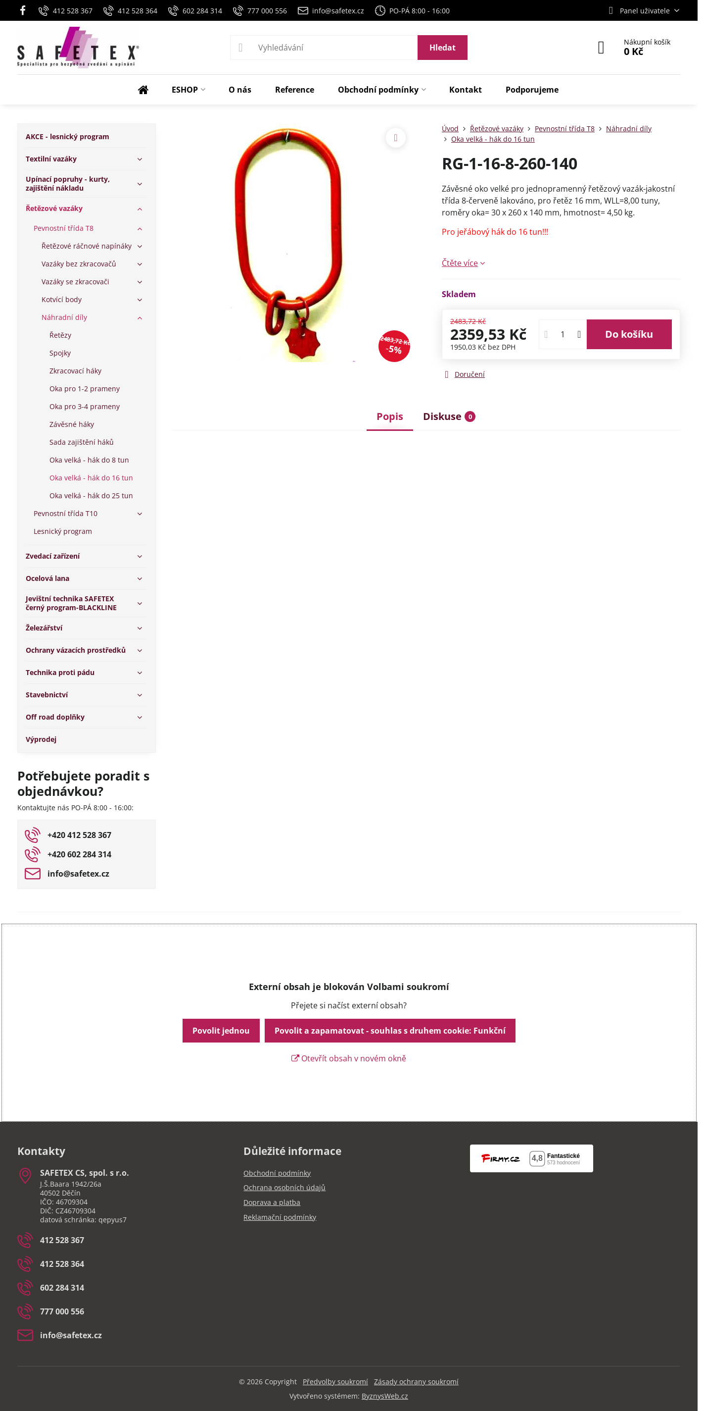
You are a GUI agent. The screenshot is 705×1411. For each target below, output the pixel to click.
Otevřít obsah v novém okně (348, 1058)
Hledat (442, 47)
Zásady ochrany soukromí (416, 1381)
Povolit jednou (221, 1030)
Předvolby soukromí (335, 1381)
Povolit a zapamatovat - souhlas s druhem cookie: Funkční (390, 1030)
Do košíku (629, 334)
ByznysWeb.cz (385, 1396)
